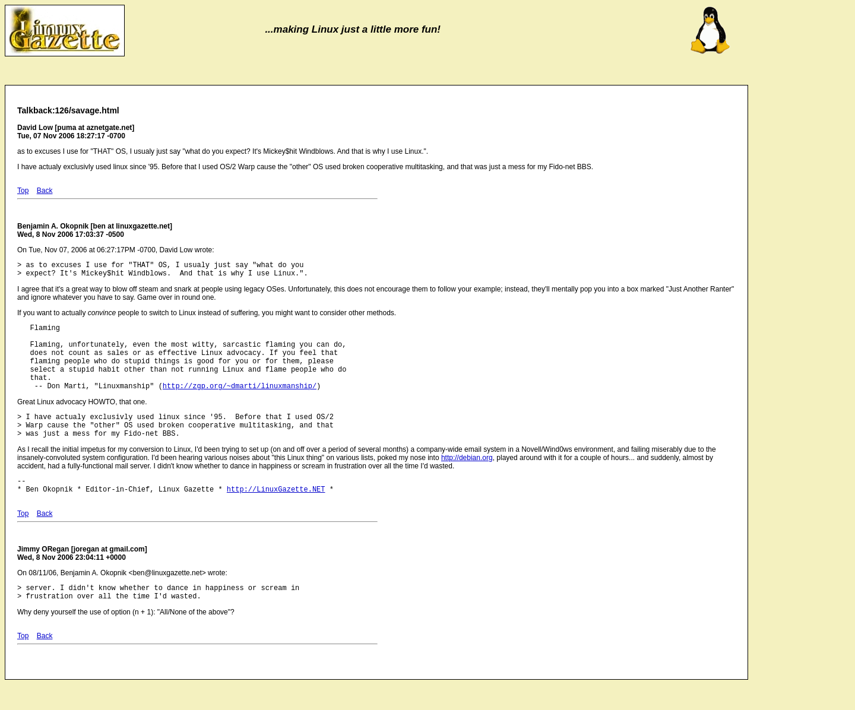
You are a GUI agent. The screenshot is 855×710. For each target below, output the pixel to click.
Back (45, 190)
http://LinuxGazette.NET (276, 516)
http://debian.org (467, 481)
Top (22, 190)
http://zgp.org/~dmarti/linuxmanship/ (239, 403)
